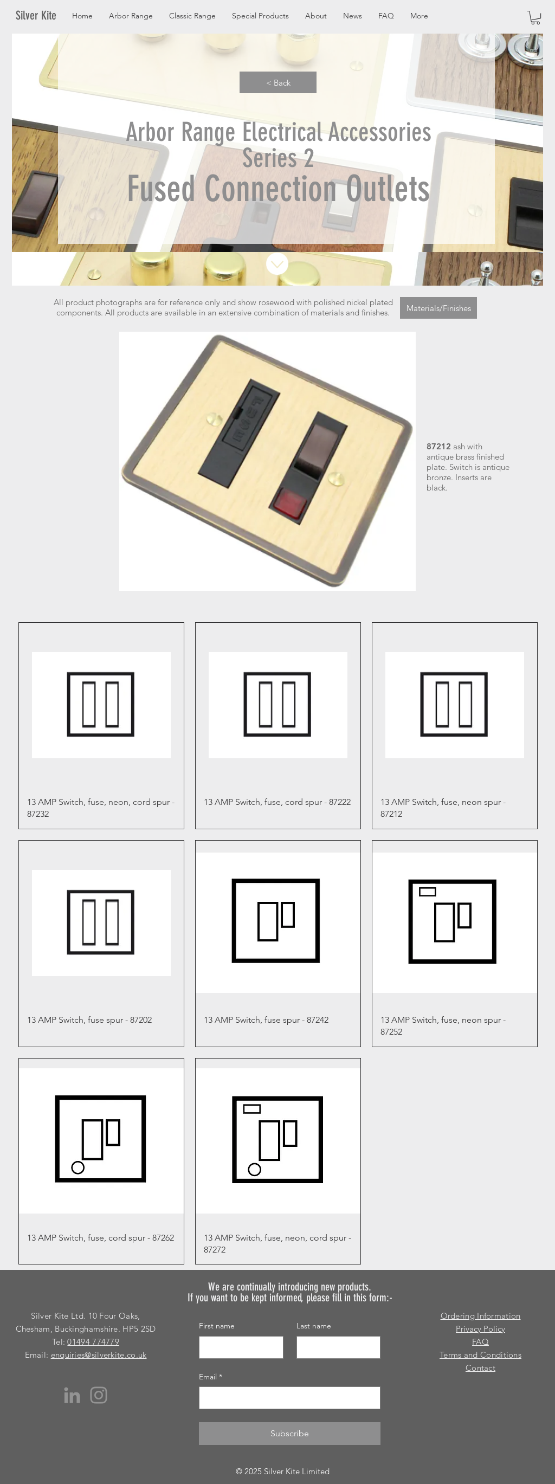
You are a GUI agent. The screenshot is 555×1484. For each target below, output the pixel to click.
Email (210, 1377)
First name (217, 1326)
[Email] (286, 1398)
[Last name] (335, 1347)
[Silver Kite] (42, 15)
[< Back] (278, 82)
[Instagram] (98, 1395)
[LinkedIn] (72, 1395)
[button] (535, 17)
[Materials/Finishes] (438, 308)
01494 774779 (93, 1342)
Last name (313, 1326)
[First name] (237, 1347)
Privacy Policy (480, 1329)
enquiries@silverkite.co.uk (99, 1355)
